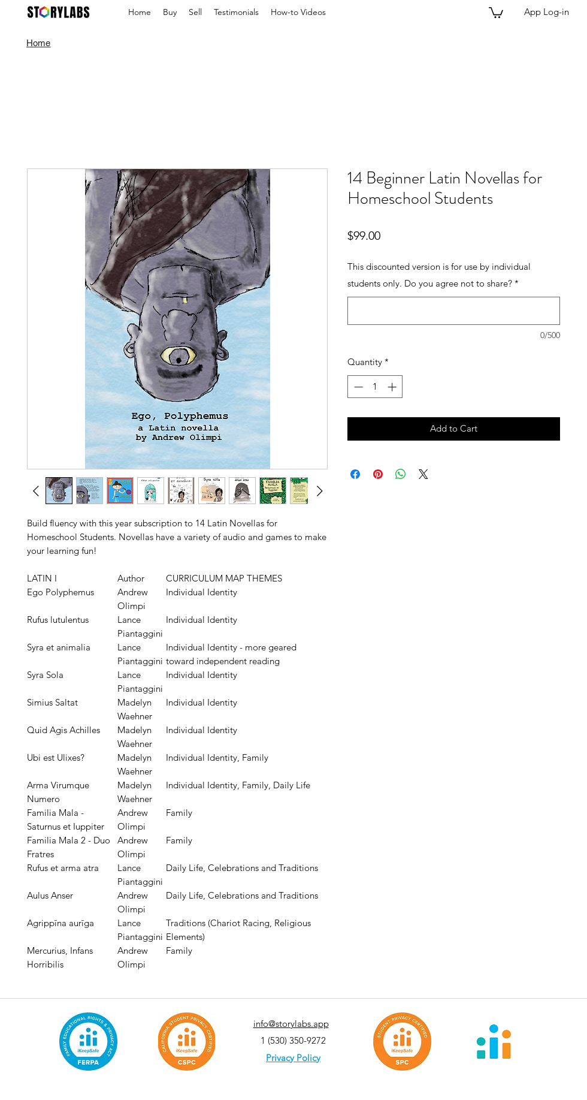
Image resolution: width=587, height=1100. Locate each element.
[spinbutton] (375, 387)
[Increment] (393, 387)
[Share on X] (423, 474)
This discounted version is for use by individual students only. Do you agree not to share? (439, 275)
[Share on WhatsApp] (401, 474)
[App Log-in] (546, 12)
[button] (496, 12)
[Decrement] (357, 387)
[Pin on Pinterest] (378, 474)
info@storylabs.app (291, 1023)
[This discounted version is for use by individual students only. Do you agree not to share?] (453, 311)
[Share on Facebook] (355, 474)
